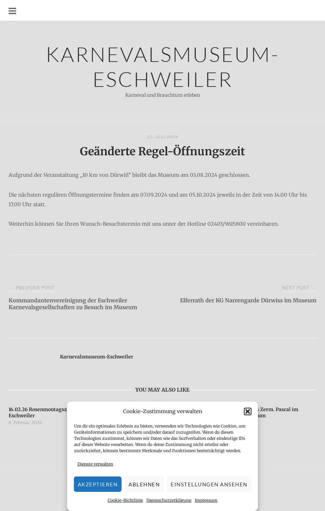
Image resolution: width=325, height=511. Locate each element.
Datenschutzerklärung (168, 500)
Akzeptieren (98, 484)
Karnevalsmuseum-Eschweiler (162, 66)
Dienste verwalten (95, 464)
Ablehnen (144, 484)
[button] (247, 411)
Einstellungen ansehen (209, 484)
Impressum (206, 500)
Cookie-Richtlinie (125, 500)
